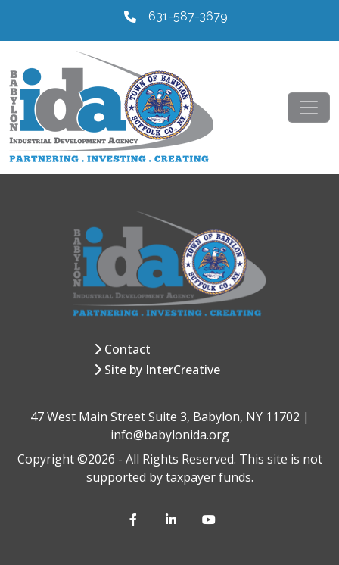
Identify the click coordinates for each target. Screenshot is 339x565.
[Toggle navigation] (309, 107)
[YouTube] (208, 519)
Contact (127, 349)
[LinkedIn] (172, 519)
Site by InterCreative (162, 369)
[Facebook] (135, 519)
